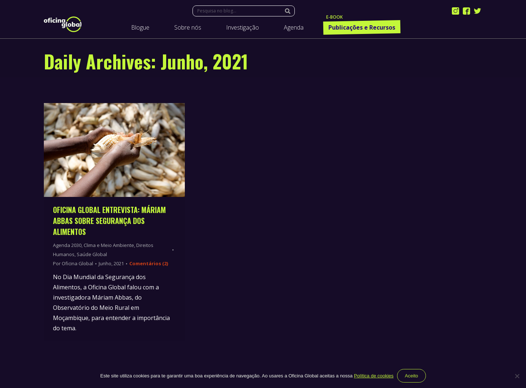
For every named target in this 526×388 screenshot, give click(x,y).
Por (73, 263)
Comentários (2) (148, 263)
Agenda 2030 (67, 245)
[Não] (517, 376)
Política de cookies (373, 376)
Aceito (411, 376)
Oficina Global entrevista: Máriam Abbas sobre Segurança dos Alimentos (109, 220)
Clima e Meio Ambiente (109, 245)
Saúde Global (92, 254)
